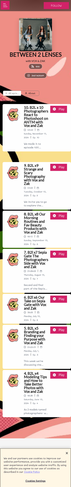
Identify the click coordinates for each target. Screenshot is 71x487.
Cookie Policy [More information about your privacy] (32, 473)
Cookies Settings (35, 482)
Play (58, 109)
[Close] (67, 455)
